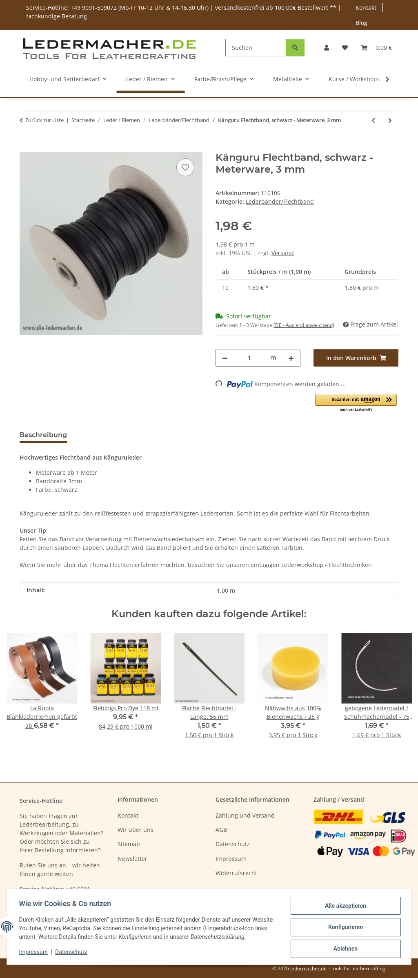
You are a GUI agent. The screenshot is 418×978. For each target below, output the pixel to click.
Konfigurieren (344, 928)
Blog (361, 23)
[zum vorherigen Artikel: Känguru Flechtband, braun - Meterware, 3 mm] (373, 120)
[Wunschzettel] (345, 47)
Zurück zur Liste (44, 120)
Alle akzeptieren (344, 906)
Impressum (34, 952)
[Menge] (249, 357)
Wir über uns (135, 830)
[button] (327, 47)
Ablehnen (344, 949)
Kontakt (366, 7)
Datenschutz (72, 952)
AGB (221, 830)
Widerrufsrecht (236, 873)
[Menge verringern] (225, 357)
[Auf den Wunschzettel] (185, 167)
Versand (282, 253)
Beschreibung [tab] (43, 435)
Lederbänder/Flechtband (280, 201)
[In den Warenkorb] (26, 147)
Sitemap (129, 844)
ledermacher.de (308, 968)
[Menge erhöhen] (291, 357)
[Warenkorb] (376, 47)
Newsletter (132, 858)
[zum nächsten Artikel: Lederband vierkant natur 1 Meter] (390, 120)
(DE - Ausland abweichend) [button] (303, 325)
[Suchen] (255, 47)
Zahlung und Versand (245, 815)
